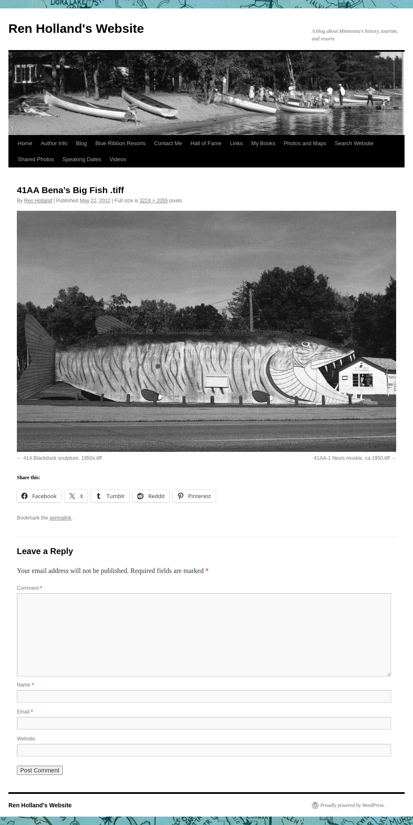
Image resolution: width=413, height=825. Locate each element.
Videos (118, 159)
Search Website (354, 143)
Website (26, 739)
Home (25, 143)
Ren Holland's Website (76, 28)
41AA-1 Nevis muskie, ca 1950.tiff (352, 458)
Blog (81, 143)
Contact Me (168, 143)
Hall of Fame (206, 143)
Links (236, 143)
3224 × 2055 (153, 201)
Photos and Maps (305, 143)
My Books (263, 143)
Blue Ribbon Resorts (120, 143)
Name (25, 685)
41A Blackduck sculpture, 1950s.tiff (62, 458)
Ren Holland (38, 201)
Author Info (54, 143)
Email (25, 712)
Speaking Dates (81, 159)
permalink (60, 518)
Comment (29, 588)
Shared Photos (36, 159)
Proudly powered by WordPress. (352, 805)
